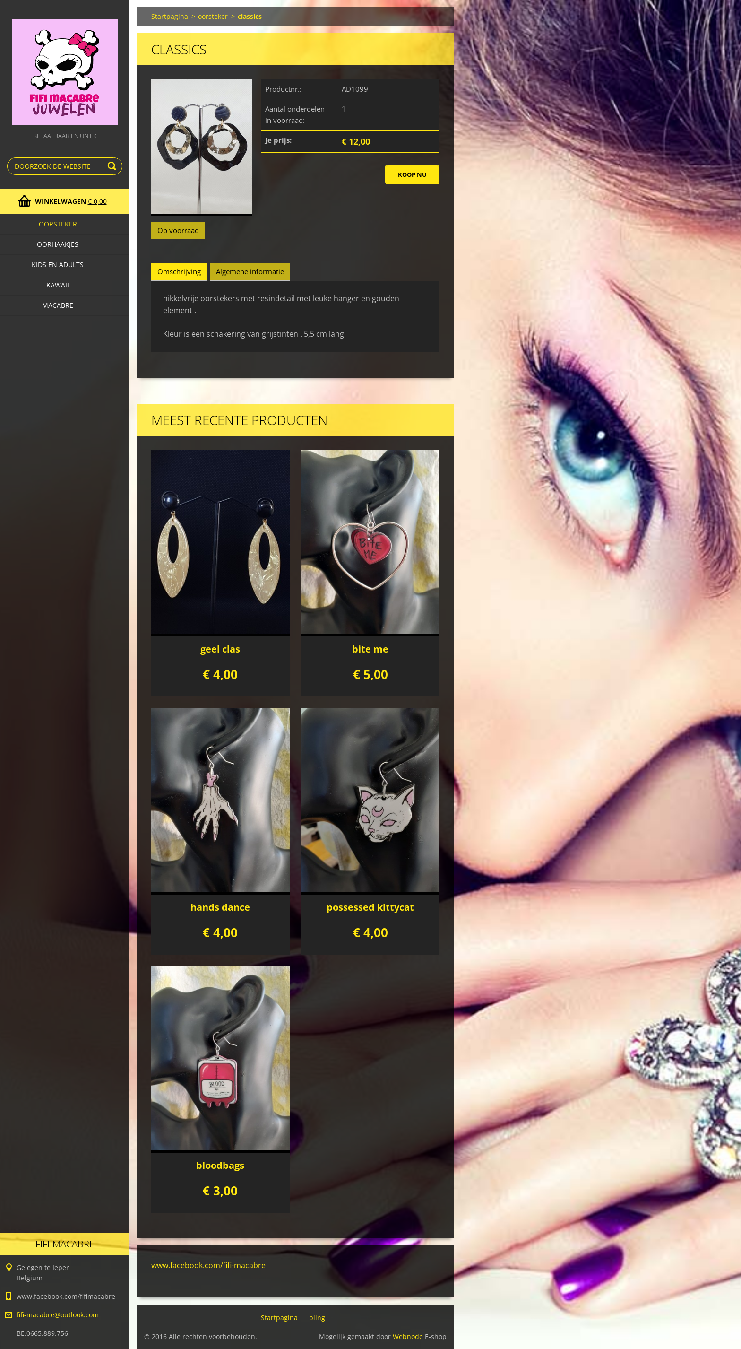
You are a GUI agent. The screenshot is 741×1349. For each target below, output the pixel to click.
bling (317, 1317)
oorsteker (58, 223)
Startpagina (169, 16)
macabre (57, 305)
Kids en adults (58, 264)
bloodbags (220, 1165)
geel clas (220, 649)
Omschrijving (179, 271)
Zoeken (113, 166)
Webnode (408, 1336)
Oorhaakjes (57, 244)
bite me (370, 649)
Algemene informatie (250, 271)
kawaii (57, 284)
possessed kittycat (370, 907)
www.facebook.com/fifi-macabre (208, 1265)
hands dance (220, 907)
